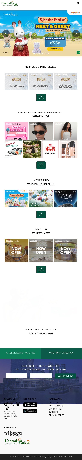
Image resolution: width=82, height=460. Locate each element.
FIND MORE (41, 97)
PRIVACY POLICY (56, 415)
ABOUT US (54, 403)
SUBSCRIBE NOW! (65, 376)
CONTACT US (55, 409)
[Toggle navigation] (74, 3)
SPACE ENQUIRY (56, 406)
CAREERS (53, 412)
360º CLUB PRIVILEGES (11, 74)
